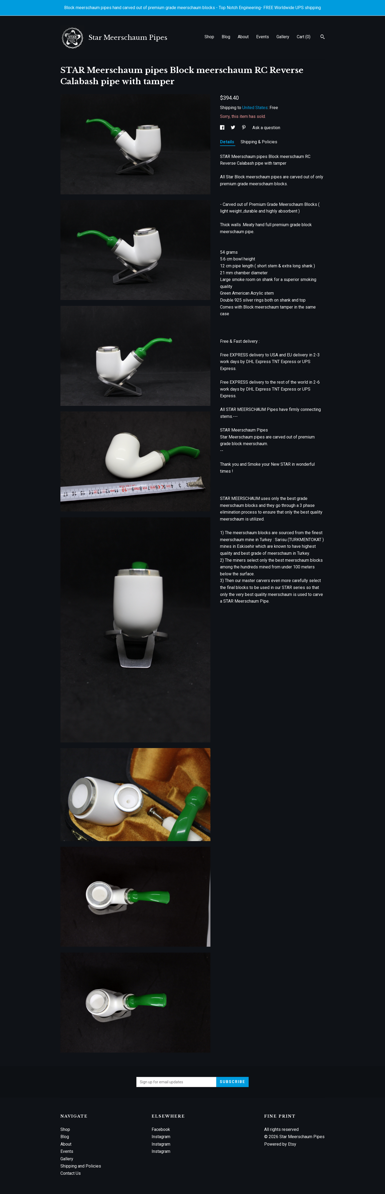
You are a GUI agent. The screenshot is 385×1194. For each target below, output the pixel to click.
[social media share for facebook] (222, 127)
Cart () (303, 36)
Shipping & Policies (259, 141)
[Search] (323, 37)
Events (262, 36)
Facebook (161, 1129)
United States (255, 107)
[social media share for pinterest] (244, 127)
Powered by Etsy (280, 1144)
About (243, 36)
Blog (226, 36)
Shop (209, 36)
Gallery (282, 36)
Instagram (161, 1136)
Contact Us (70, 1173)
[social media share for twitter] (233, 127)
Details (227, 141)
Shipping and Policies (80, 1166)
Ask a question (266, 127)
